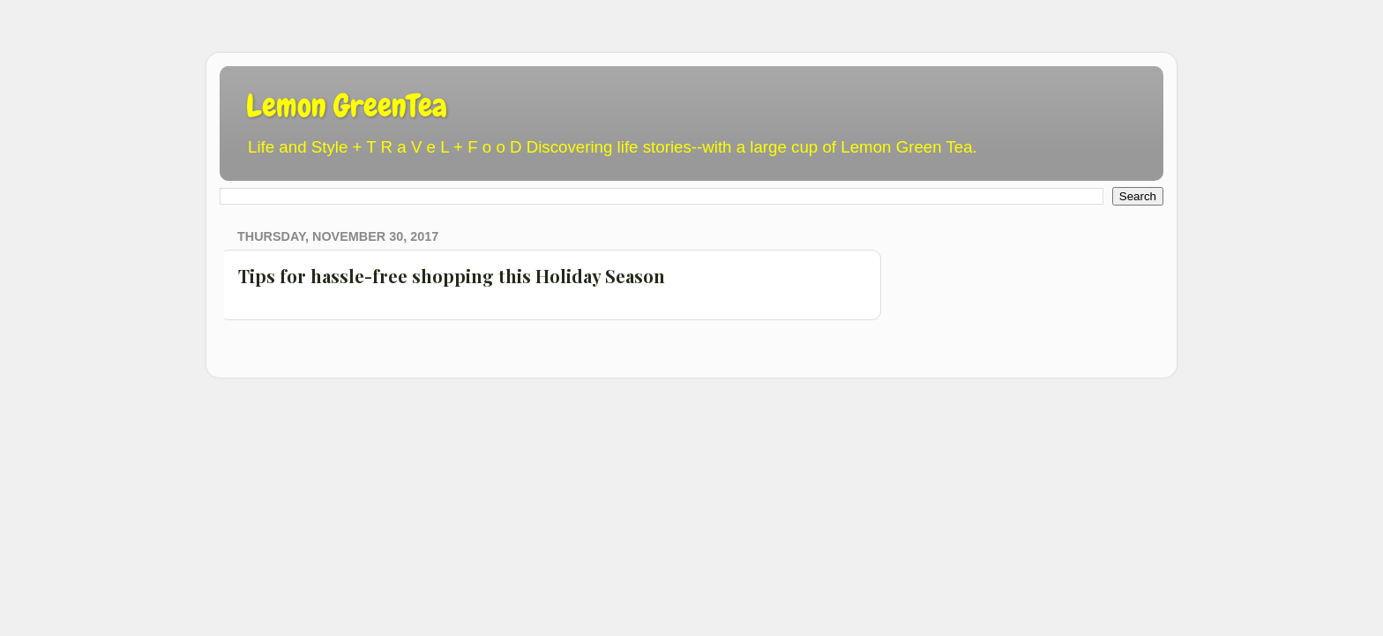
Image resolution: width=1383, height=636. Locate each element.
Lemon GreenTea (346, 106)
